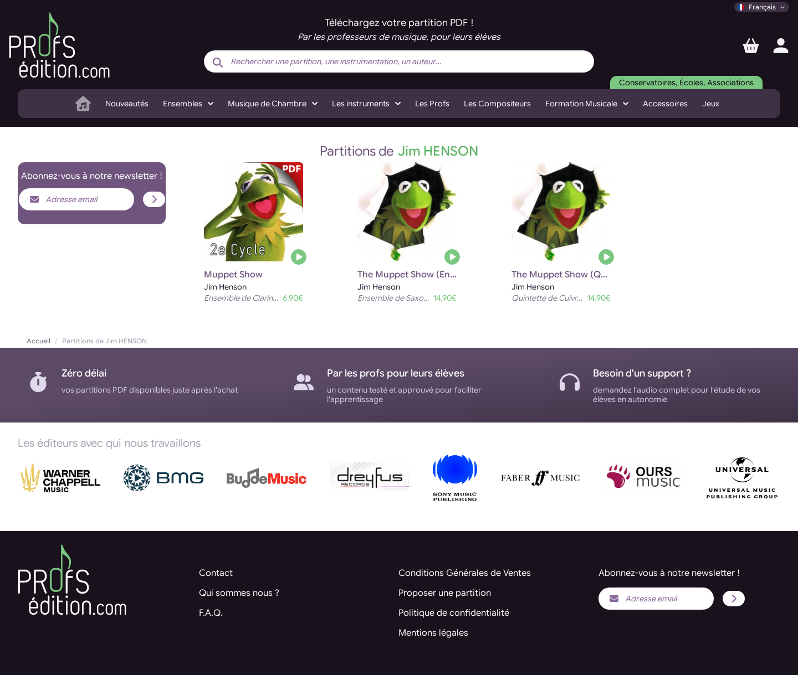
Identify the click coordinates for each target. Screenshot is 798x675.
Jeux (710, 104)
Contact (216, 573)
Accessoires (665, 104)
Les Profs (432, 104)
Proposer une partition (444, 593)
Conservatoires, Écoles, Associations (686, 82)
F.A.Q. (211, 613)
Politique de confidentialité (453, 613)
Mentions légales (433, 632)
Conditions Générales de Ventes (464, 573)
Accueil (38, 341)
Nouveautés (127, 104)
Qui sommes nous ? (239, 593)
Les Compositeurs (497, 104)
